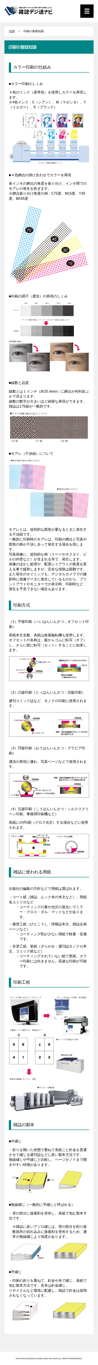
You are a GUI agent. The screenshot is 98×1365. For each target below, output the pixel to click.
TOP (12, 31)
